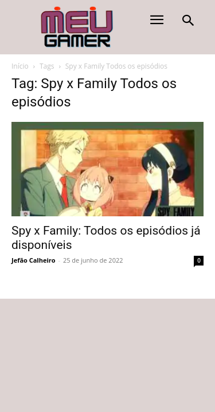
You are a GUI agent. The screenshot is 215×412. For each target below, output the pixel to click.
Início (20, 66)
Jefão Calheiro (33, 260)
